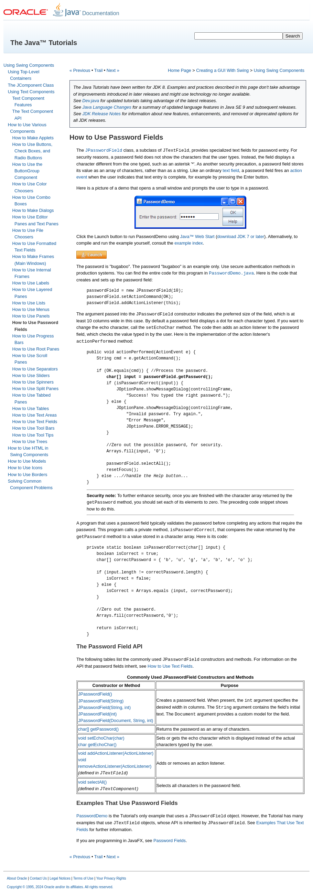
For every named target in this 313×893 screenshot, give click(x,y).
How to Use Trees (29, 441)
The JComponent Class (31, 85)
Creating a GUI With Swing (222, 70)
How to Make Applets (33, 137)
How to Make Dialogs (33, 210)
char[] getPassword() (98, 729)
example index (188, 243)
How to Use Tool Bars (33, 428)
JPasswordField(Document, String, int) (115, 720)
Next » (113, 70)
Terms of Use (83, 878)
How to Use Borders (27, 474)
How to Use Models (27, 461)
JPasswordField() (95, 694)
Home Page (179, 70)
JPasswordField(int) (97, 714)
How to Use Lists (28, 302)
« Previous (79, 70)
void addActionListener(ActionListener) (115, 753)
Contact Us (38, 878)
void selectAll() (92, 782)
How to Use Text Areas (34, 415)
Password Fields (169, 840)
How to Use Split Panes (35, 388)
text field (231, 170)
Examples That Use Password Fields (127, 803)
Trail (98, 70)
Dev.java (90, 100)
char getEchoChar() (97, 744)
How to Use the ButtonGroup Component (27, 171)
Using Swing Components (28, 65)
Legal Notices (60, 878)
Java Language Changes (106, 107)
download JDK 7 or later (240, 236)
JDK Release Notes (101, 113)
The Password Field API (109, 646)
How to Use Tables (30, 408)
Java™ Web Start (198, 236)
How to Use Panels (31, 316)
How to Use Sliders (31, 375)
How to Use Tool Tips (33, 435)
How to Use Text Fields (34, 421)
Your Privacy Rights (111, 878)
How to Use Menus (31, 309)
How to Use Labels (30, 283)
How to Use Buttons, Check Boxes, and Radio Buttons (32, 151)
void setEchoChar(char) (101, 738)
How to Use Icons (25, 467)
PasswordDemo (91, 815)
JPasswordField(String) (100, 700)
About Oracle (17, 878)
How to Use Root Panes (36, 349)
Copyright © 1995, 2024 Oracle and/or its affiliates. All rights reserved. (60, 887)
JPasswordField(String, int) (104, 707)
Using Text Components (31, 91)
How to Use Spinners (33, 382)
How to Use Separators (35, 369)
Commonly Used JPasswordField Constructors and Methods (190, 677)
